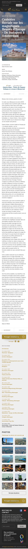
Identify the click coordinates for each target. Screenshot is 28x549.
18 (6, 85)
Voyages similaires (11, 337)
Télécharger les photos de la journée (13, 435)
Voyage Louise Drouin (8, 547)
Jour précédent (7, 93)
